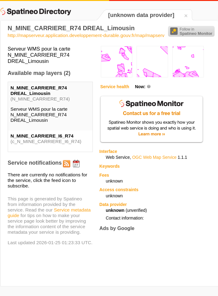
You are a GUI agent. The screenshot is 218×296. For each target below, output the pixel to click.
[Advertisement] (120, 255)
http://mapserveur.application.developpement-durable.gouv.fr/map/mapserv (86, 35)
